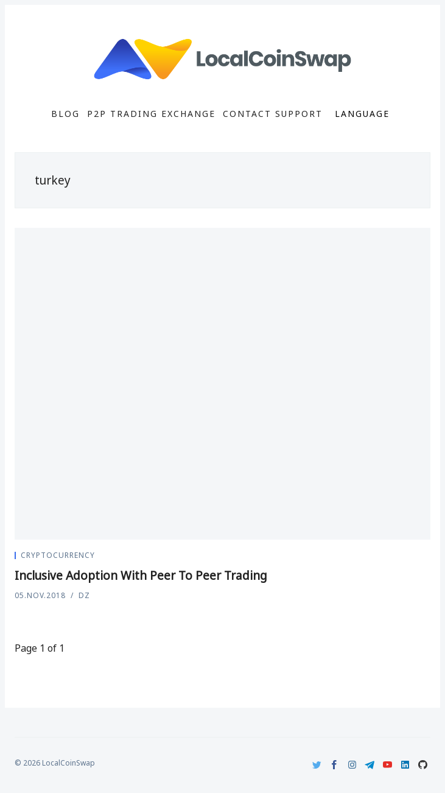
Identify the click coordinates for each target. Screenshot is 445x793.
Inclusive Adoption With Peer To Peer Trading (141, 575)
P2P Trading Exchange (151, 114)
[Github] (422, 764)
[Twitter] (316, 764)
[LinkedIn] (405, 764)
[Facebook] (334, 764)
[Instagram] (352, 764)
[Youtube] (387, 764)
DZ (84, 595)
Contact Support (273, 114)
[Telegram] (369, 764)
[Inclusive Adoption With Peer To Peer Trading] (222, 384)
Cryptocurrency (58, 555)
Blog (65, 114)
